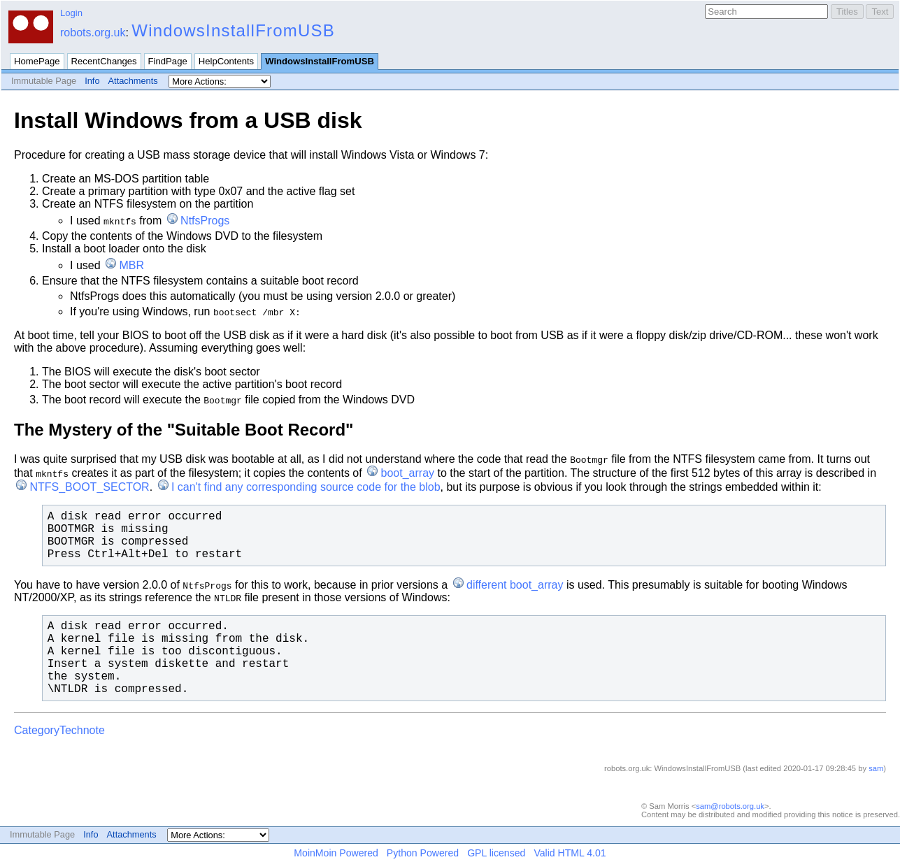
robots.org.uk (92, 32)
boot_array (408, 473)
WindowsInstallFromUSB (233, 30)
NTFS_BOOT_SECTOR (89, 487)
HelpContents (226, 61)
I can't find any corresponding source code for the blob (306, 487)
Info (92, 81)
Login (71, 13)
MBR (131, 265)
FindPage (167, 61)
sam (876, 768)
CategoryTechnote (59, 730)
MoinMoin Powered (336, 853)
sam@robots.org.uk (730, 806)
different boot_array (514, 585)
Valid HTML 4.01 (570, 853)
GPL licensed (496, 853)
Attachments (133, 81)
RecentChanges (104, 61)
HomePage (37, 61)
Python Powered (423, 853)
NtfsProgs (204, 221)
